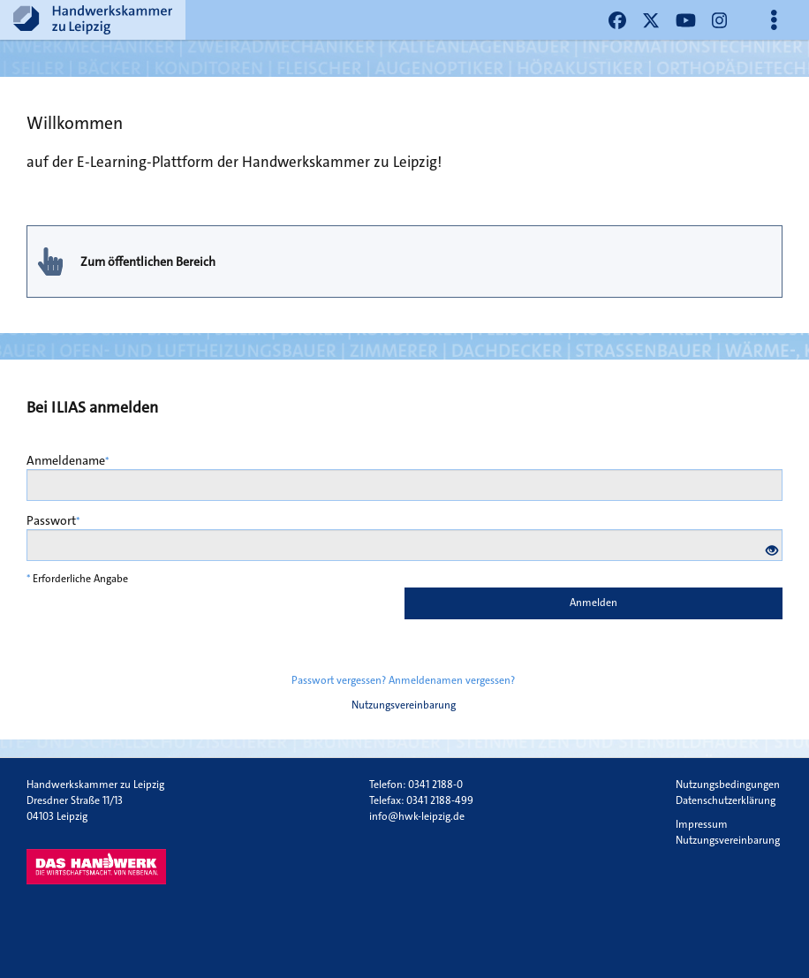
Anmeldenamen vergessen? (452, 680)
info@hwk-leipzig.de (417, 816)
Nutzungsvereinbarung (404, 705)
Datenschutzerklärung (725, 800)
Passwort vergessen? (338, 680)
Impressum (702, 824)
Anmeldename (67, 460)
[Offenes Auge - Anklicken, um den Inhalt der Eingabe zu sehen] (772, 551)
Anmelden (593, 602)
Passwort (52, 520)
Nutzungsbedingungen (728, 784)
